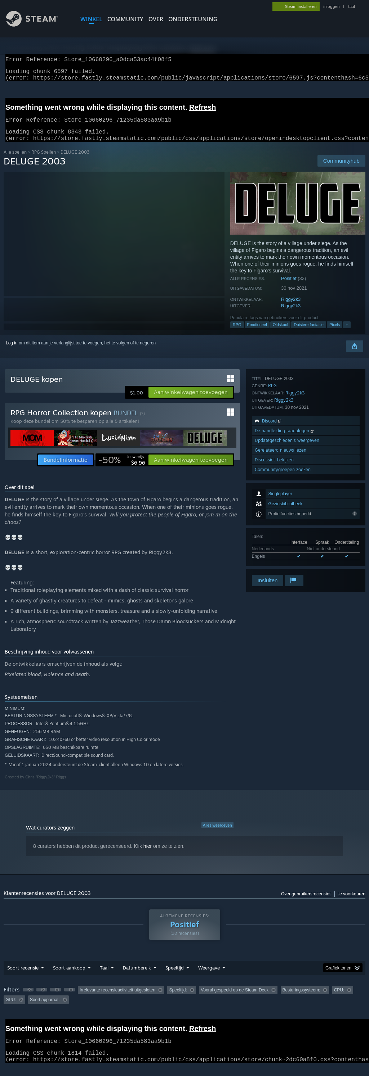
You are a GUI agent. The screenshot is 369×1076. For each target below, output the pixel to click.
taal (351, 6)
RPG (237, 333)
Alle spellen (15, 160)
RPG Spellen (43, 160)
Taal (104, 976)
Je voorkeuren (351, 902)
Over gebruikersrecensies (306, 902)
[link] (121, 468)
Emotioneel (257, 333)
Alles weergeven (217, 834)
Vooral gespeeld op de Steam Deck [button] (234, 998)
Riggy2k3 (291, 308)
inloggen (331, 6)
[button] (191, 401)
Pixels (334, 333)
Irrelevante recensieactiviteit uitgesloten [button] (117, 998)
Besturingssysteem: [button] (301, 998)
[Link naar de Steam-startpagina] (37, 25)
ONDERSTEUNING (192, 19)
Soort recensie (23, 976)
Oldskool (280, 333)
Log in (12, 351)
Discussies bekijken (274, 554)
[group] (184, 1003)
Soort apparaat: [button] (45, 1008)
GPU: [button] (10, 1008)
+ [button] (347, 333)
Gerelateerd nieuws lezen (280, 544)
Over (155, 19)
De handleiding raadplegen (285, 525)
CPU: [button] (339, 998)
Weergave (209, 976)
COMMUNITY (125, 19)
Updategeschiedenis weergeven (287, 534)
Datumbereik (137, 976)
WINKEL (91, 19)
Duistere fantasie (309, 333)
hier (147, 855)
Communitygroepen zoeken (283, 563)
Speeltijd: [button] (178, 998)
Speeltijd (174, 976)
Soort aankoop (69, 976)
